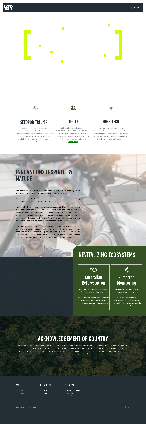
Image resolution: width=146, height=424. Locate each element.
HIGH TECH (111, 121)
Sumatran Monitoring (126, 280)
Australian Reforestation (93, 280)
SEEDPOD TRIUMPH (35, 122)
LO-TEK (73, 121)
